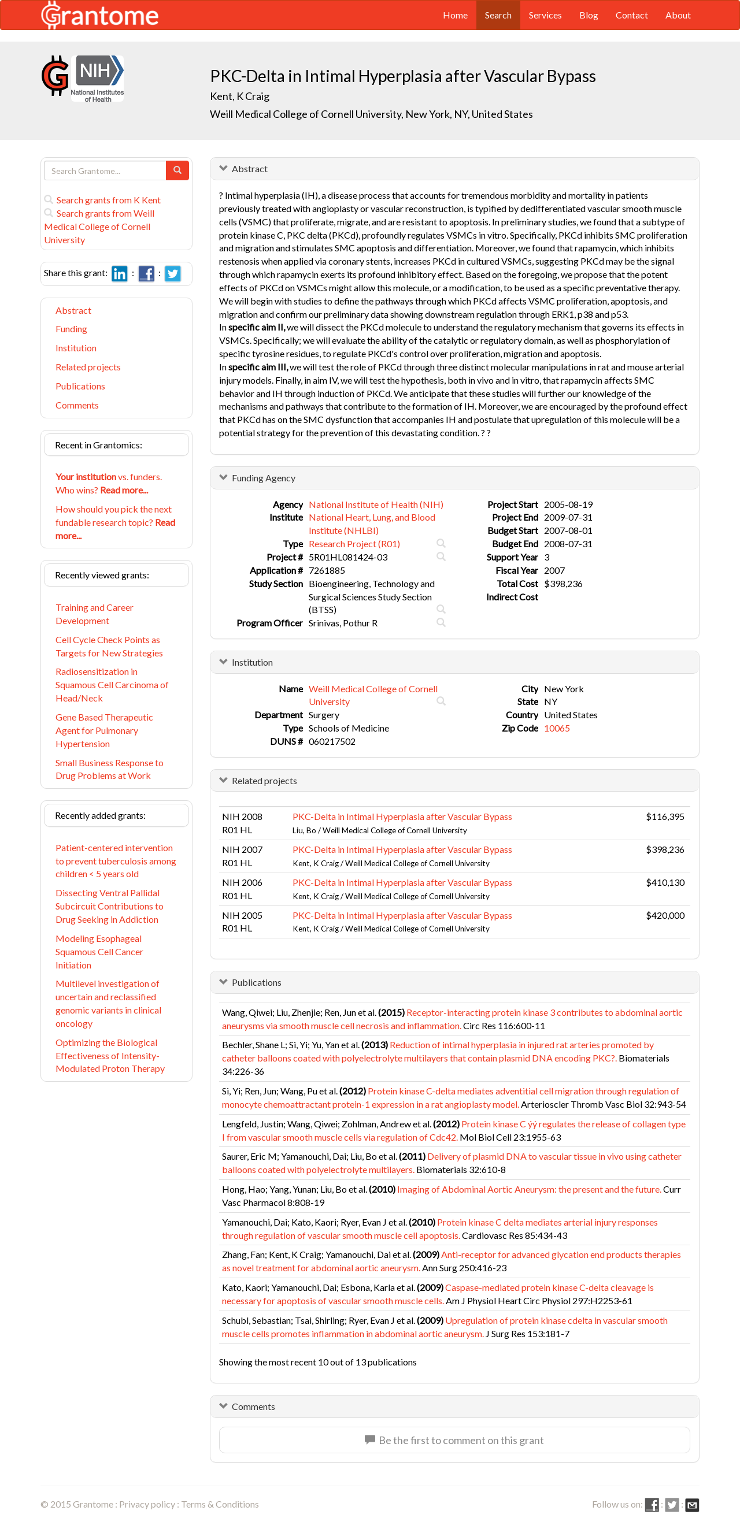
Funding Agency (263, 477)
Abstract (73, 310)
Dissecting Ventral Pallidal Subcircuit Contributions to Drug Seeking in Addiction (110, 906)
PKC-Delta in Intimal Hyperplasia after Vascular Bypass (402, 816)
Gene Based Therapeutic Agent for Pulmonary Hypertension (104, 730)
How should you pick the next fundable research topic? (115, 522)
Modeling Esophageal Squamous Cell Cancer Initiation (99, 951)
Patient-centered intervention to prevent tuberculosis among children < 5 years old (116, 860)
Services (545, 14)
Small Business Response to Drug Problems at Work (110, 769)
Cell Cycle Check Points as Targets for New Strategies (109, 646)
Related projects (88, 366)
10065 (557, 727)
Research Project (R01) (354, 543)
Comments (77, 404)
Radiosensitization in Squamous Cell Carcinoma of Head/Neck (112, 684)
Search (498, 14)
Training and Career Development (95, 614)
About (678, 14)
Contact (632, 14)
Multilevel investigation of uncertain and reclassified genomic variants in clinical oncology (108, 1003)
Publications (80, 385)
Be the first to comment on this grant (454, 1440)
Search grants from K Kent (102, 199)
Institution (76, 347)
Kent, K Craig (239, 96)
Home (455, 14)
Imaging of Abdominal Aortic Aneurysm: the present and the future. (529, 1188)
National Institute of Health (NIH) (376, 504)
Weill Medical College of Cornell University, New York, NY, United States (371, 113)
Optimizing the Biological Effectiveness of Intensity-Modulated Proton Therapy (110, 1055)
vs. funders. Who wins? (109, 483)
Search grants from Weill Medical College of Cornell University (99, 226)
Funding (71, 328)
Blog (588, 14)
